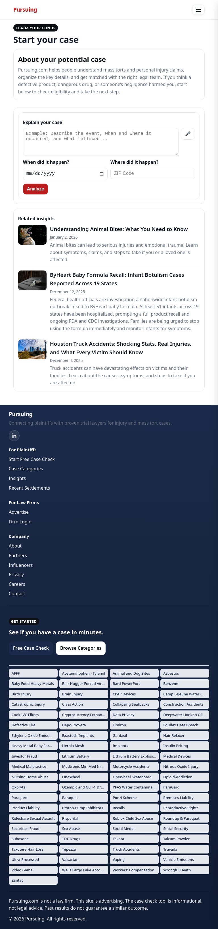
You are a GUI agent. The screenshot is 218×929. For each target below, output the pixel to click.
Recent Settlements (29, 488)
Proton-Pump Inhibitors (82, 807)
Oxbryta (19, 787)
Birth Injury (22, 694)
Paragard (20, 797)
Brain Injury (72, 694)
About (15, 546)
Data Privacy (123, 714)
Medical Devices (177, 756)
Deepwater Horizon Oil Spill (186, 714)
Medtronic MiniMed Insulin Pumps (85, 766)
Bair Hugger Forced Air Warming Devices (85, 683)
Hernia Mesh (73, 745)
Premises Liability (178, 797)
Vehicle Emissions (178, 859)
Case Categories (26, 468)
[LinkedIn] (14, 435)
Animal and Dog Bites (131, 673)
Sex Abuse (71, 828)
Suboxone (20, 838)
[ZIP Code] (152, 173)
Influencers (21, 565)
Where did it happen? (134, 162)
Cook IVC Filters (25, 714)
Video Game (22, 870)
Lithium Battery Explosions (136, 756)
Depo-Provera (74, 724)
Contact (17, 593)
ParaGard (171, 787)
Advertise (19, 512)
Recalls (119, 807)
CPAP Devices (124, 694)
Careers (17, 584)
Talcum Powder (176, 838)
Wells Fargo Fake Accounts (85, 870)
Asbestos (171, 673)
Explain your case (42, 122)
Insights (17, 478)
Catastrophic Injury (28, 704)
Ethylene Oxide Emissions (34, 735)
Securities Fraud (25, 828)
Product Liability (26, 807)
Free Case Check (31, 648)
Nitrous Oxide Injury (180, 766)
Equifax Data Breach (180, 724)
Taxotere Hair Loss (27, 849)
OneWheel (71, 776)
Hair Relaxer (174, 735)
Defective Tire (23, 724)
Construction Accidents (183, 704)
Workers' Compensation (133, 870)
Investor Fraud (24, 756)
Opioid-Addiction (177, 776)
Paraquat (70, 797)
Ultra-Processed (25, 859)
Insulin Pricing (175, 745)
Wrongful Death (177, 870)
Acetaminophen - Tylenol (83, 673)
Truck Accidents (126, 849)
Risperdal (70, 818)
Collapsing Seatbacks (131, 704)
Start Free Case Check (32, 459)
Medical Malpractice (29, 766)
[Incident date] (65, 174)
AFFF (16, 673)
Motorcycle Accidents (131, 766)
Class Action (72, 704)
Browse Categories (80, 648)
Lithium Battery (75, 756)
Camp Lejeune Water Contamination (186, 694)
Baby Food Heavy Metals (33, 683)
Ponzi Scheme (125, 797)
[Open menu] (198, 10)
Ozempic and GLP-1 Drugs (84, 787)
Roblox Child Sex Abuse (133, 818)
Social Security (175, 828)
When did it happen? (46, 162)
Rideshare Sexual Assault (33, 818)
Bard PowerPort (126, 683)
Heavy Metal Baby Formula (35, 745)
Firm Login (20, 522)
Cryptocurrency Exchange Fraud (85, 714)
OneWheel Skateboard (132, 776)
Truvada (170, 849)
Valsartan (70, 859)
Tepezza (69, 849)
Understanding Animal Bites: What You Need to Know (119, 228)
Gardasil (120, 735)
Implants (120, 745)
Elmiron (119, 724)
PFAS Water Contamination (136, 787)
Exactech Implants (78, 735)
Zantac (17, 880)
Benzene (170, 683)
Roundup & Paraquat (181, 818)
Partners (18, 555)
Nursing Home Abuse (30, 776)
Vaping (119, 859)
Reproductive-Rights (180, 807)
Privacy (16, 574)
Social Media (124, 828)
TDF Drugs (71, 838)
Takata (118, 838)
